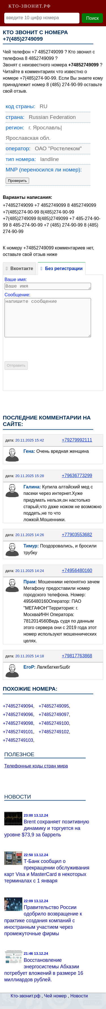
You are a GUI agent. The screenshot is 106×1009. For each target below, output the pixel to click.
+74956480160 (77, 570)
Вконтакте (21, 268)
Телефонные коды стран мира (36, 766)
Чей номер (55, 995)
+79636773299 (77, 475)
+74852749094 (18, 706)
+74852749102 (54, 731)
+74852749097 (54, 714)
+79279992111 (77, 440)
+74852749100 (54, 723)
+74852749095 (54, 706)
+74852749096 (18, 714)
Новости (79, 995)
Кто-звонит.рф (25, 995)
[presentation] (47, 359)
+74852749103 (18, 740)
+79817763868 (77, 655)
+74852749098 (18, 723)
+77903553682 (77, 534)
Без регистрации (64, 268)
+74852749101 (18, 731)
